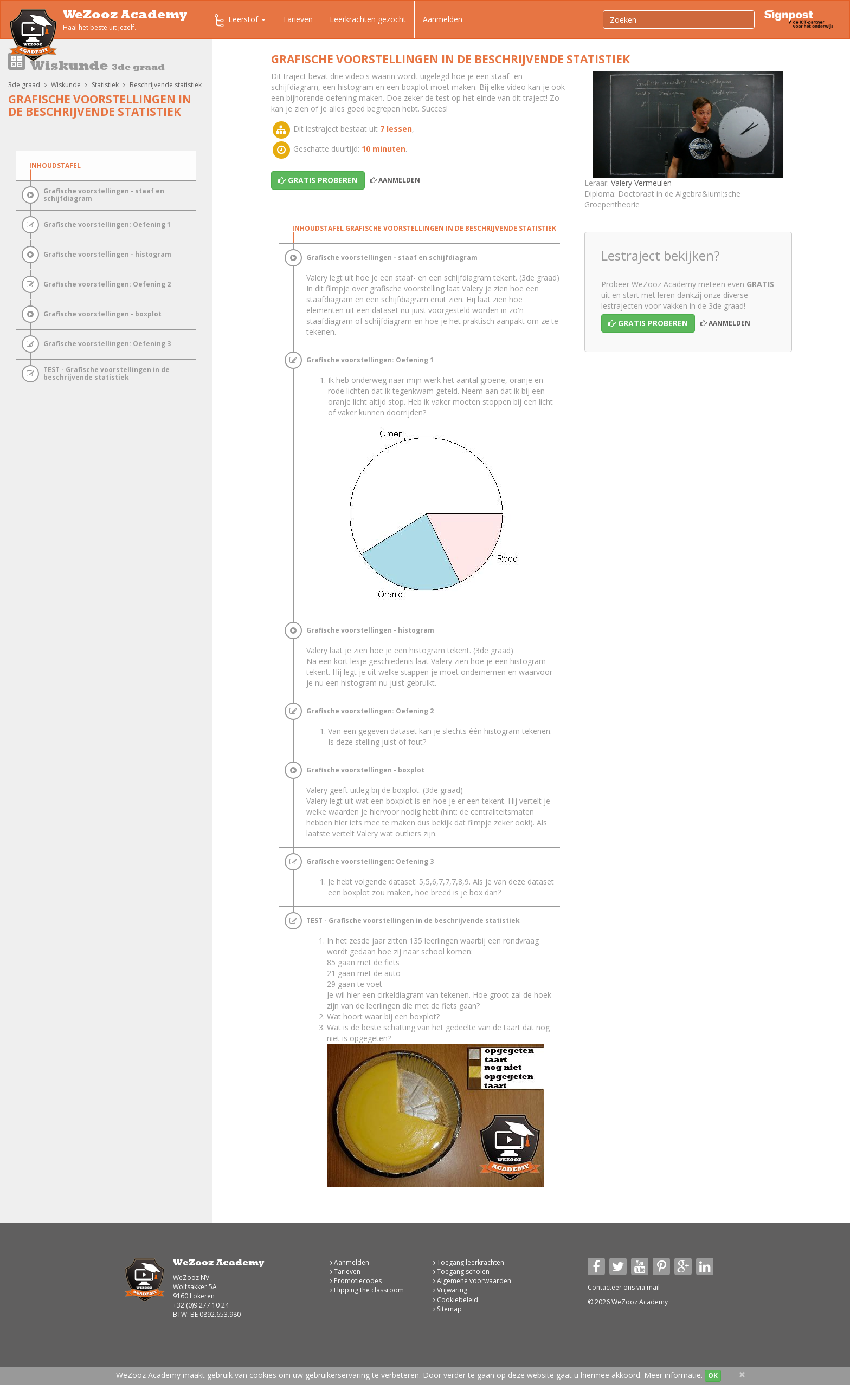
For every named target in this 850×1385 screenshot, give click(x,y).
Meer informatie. (673, 1375)
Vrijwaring (450, 1290)
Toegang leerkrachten (468, 1262)
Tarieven (297, 19)
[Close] (742, 1374)
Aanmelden (442, 19)
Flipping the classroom (367, 1290)
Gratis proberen (648, 323)
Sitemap (447, 1309)
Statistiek (105, 84)
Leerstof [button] (239, 20)
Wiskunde (66, 84)
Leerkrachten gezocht (368, 19)
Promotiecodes (356, 1280)
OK (713, 1375)
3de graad (24, 84)
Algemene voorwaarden (472, 1280)
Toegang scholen (461, 1271)
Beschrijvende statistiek (166, 84)
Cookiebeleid (455, 1299)
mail (653, 1287)
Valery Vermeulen (641, 183)
